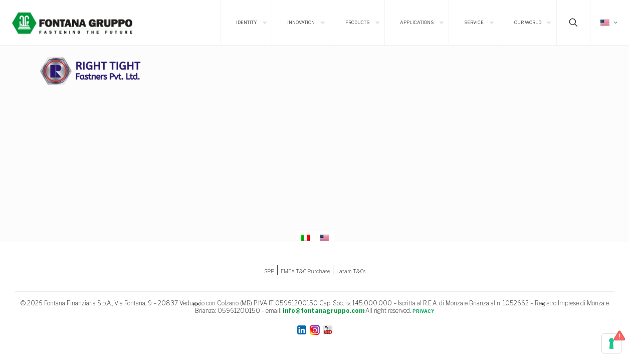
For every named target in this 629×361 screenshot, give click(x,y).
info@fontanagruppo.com (323, 310)
